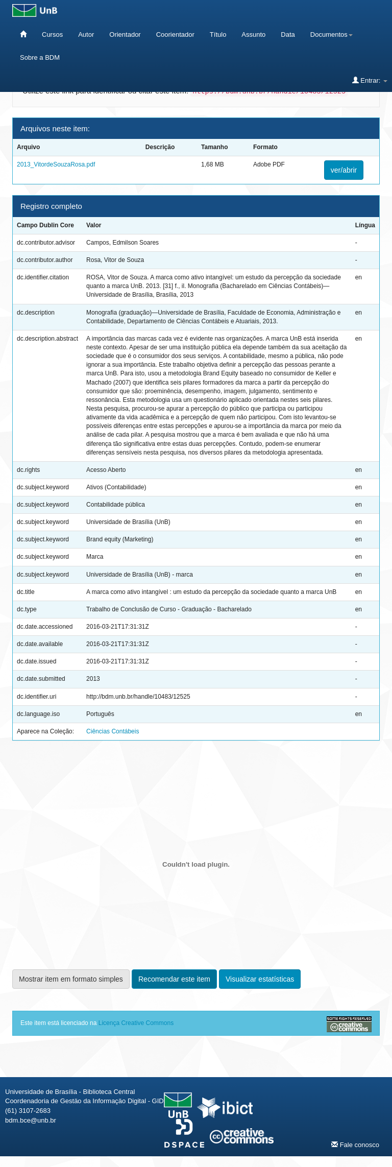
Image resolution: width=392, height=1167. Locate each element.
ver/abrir (344, 170)
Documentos (331, 34)
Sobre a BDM (40, 57)
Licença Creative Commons (136, 1023)
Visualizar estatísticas (260, 979)
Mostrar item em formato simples (71, 979)
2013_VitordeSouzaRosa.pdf (56, 164)
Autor (86, 34)
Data (288, 34)
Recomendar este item (174, 979)
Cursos (52, 34)
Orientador (124, 34)
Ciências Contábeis (112, 731)
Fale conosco (355, 1144)
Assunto (253, 34)
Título (218, 34)
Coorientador (175, 34)
